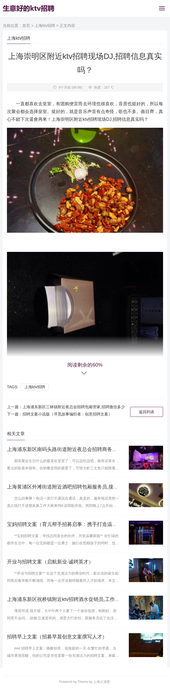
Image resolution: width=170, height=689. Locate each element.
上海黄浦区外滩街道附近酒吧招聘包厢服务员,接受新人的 (70, 487)
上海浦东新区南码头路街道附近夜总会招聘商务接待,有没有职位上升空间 (88, 449)
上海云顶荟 (101, 682)
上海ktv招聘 (45, 25)
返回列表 (146, 412)
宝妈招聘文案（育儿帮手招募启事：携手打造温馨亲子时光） (74, 524)
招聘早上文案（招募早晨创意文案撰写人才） (57, 637)
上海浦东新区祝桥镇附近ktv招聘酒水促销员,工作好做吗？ (71, 599)
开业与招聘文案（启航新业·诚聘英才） (50, 562)
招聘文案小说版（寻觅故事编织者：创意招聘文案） (67, 414)
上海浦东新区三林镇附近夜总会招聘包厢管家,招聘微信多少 (74, 407)
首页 (26, 25)
